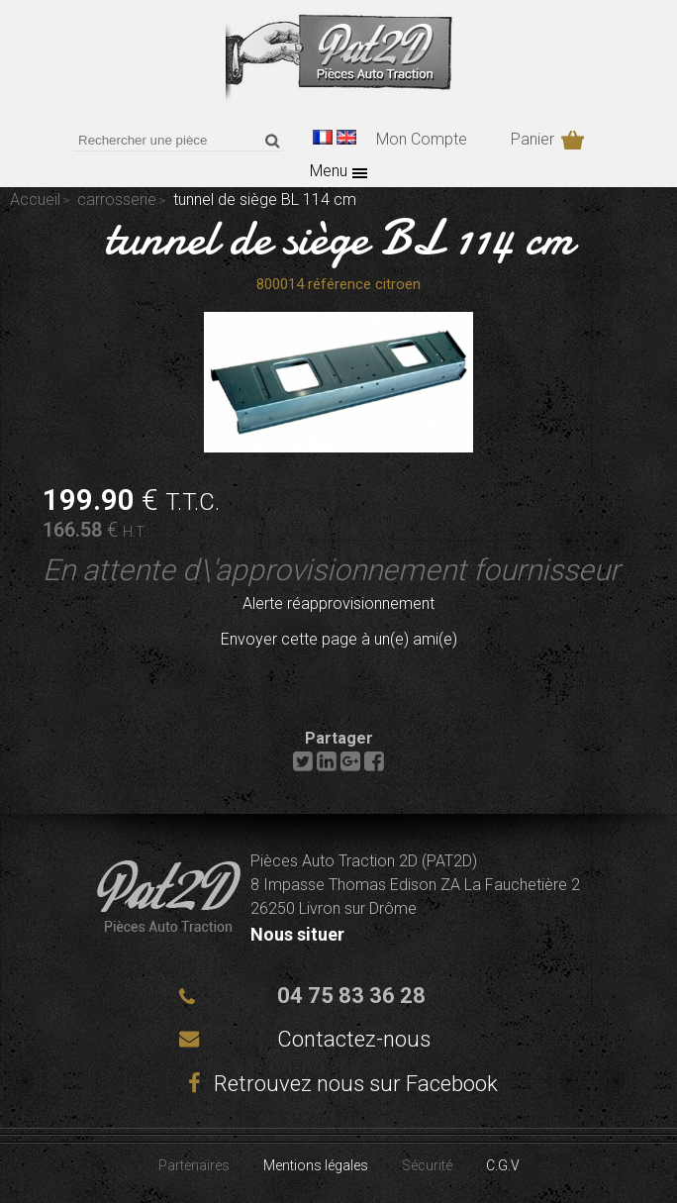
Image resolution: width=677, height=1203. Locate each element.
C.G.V (503, 1165)
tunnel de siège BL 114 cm (339, 237)
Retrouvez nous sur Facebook (338, 1083)
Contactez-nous (354, 1039)
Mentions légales (315, 1165)
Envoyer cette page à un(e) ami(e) (339, 639)
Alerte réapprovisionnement (338, 603)
